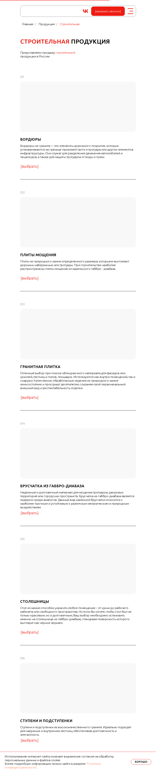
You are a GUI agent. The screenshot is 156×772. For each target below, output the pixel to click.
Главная (27, 24)
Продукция (46, 24)
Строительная (70, 24)
